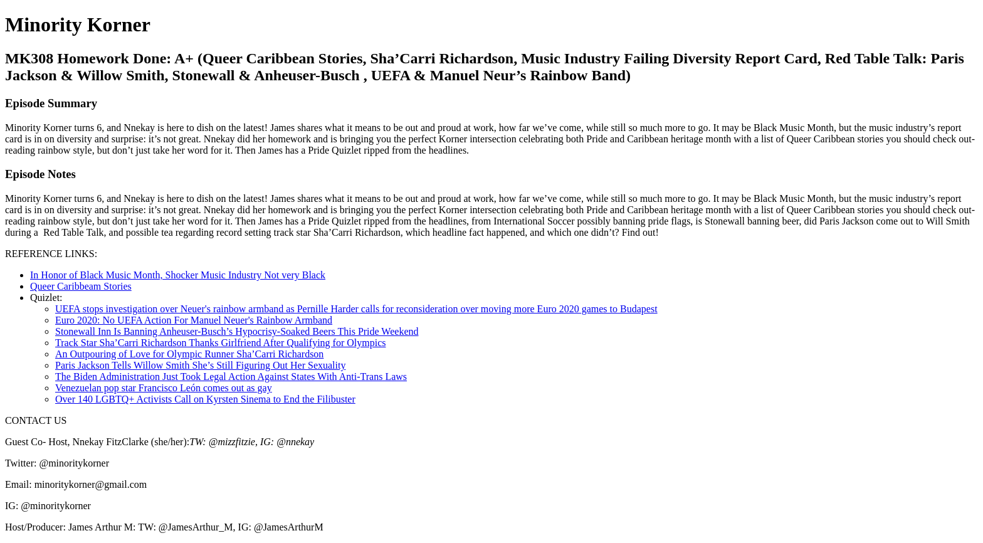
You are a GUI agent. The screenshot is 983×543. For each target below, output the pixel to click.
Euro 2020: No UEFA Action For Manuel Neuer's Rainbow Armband (193, 320)
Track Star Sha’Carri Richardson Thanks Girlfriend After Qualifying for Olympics (220, 342)
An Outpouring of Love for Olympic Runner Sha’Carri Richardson (189, 354)
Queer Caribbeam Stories (81, 286)
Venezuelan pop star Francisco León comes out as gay (163, 387)
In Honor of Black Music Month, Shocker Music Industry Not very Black (177, 275)
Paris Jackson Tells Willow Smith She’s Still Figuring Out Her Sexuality (200, 365)
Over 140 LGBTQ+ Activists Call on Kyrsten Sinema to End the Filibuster (205, 399)
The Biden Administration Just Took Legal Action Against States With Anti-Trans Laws (231, 376)
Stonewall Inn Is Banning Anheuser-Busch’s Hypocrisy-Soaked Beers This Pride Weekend (236, 331)
